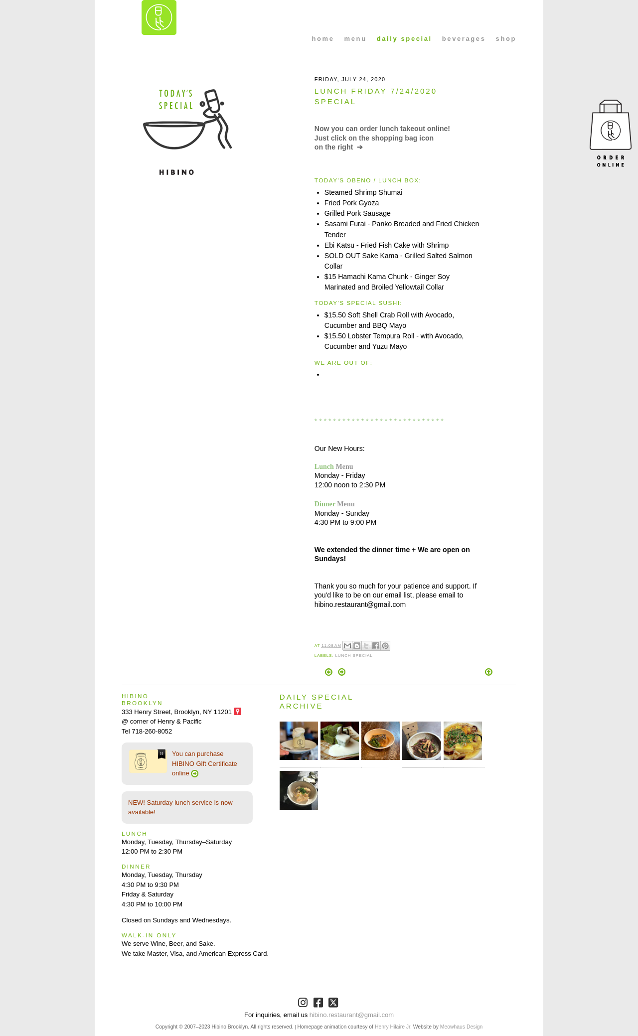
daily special (404, 38)
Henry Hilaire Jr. (393, 1027)
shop (506, 38)
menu (355, 38)
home (323, 38)
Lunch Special (353, 655)
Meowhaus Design (461, 1027)
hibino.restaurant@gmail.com (352, 1015)
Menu (344, 466)
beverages (464, 38)
